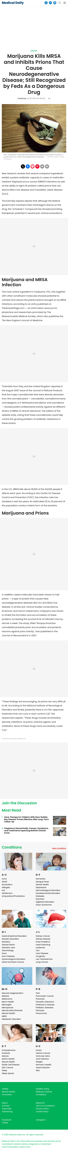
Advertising (7, 1111)
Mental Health (8, 1013)
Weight (39, 1061)
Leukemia (40, 947)
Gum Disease (8, 956)
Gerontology (8, 950)
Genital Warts (8, 944)
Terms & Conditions (45, 1105)
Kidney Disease (43, 939)
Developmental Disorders (48, 893)
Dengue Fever (42, 881)
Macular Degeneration (12, 993)
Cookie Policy (42, 1111)
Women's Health (43, 1064)
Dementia (40, 878)
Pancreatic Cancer (45, 996)
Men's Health (8, 1001)
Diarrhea (40, 899)
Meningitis (7, 1004)
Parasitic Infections (45, 1001)
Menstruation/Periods (12, 1010)
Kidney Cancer (43, 936)
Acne (4, 878)
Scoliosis (6, 1053)
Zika (38, 1070)
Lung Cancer (42, 962)
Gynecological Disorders (13, 959)
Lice (37, 950)
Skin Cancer (7, 1067)
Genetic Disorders (10, 939)
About (5, 1103)
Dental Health (42, 884)
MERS (4, 1016)
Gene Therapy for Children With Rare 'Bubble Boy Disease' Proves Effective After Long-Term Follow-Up (26, 819)
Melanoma (7, 999)
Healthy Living (42, 1088)
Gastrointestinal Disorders (14, 936)
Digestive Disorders (45, 901)
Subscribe (6, 1108)
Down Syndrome (44, 904)
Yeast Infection (43, 1067)
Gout (4, 953)
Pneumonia (41, 1013)
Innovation (7, 1094)
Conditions (12, 847)
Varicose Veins (43, 1056)
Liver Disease (42, 953)
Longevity (40, 956)
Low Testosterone (44, 959)
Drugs (34, 51)
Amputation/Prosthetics (13, 896)
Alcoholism (7, 884)
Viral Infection (42, 1059)
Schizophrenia (8, 1050)
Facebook (6, 1119)
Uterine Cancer (43, 1053)
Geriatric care (8, 947)
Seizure (5, 1056)
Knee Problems (43, 941)
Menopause (7, 1007)
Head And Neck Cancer (13, 962)
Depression (41, 887)
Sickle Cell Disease (10, 1064)
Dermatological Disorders (48, 890)
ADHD (4, 881)
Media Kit (40, 1103)
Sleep (4, 1070)
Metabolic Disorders (11, 1019)
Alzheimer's (7, 893)
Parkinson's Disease (45, 1004)
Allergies (6, 887)
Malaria (5, 996)
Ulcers (39, 1050)
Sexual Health (8, 1061)
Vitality (5, 1088)
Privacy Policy (42, 1108)
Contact (6, 1105)
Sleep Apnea (8, 1073)
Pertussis (40, 1010)
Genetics (6, 941)
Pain (38, 993)
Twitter (5, 1122)
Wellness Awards (44, 1091)
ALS (3, 890)
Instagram (41, 1119)
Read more (25, 1147)
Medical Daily (13, 3)
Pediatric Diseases (44, 1007)
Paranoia (40, 999)
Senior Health (8, 1059)
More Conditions (59, 848)
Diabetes (40, 896)
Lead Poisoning (43, 944)
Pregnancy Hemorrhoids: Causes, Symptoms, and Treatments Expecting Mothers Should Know (26, 830)
